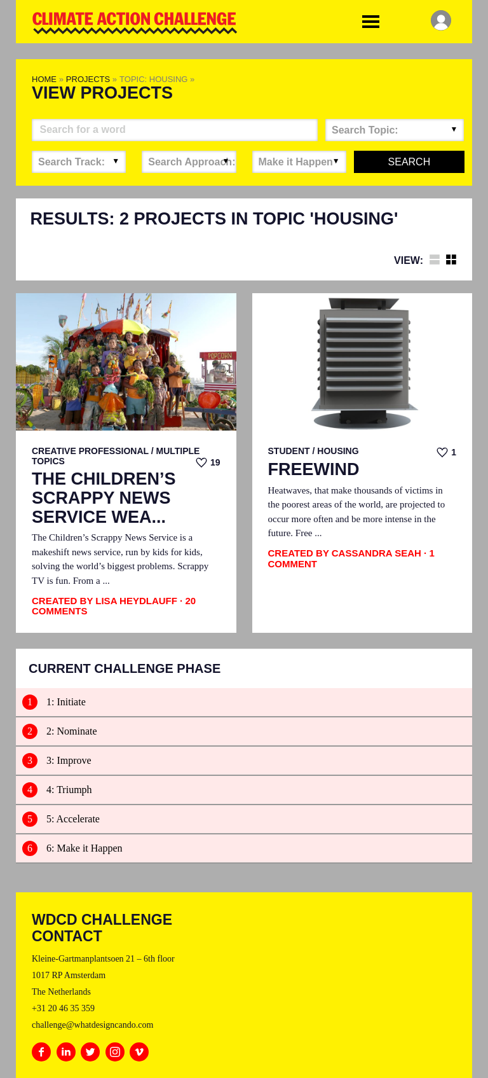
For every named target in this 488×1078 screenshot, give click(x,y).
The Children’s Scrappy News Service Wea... (104, 498)
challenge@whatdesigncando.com (92, 1025)
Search (409, 161)
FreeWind (314, 469)
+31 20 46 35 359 (63, 1008)
